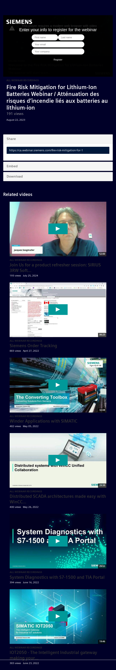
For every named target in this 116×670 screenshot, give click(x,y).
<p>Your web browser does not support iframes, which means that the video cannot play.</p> (58, 46)
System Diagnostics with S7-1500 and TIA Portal (57, 577)
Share (11, 139)
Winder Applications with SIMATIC (43, 421)
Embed (12, 166)
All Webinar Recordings (22, 80)
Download (15, 176)
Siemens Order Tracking (33, 345)
